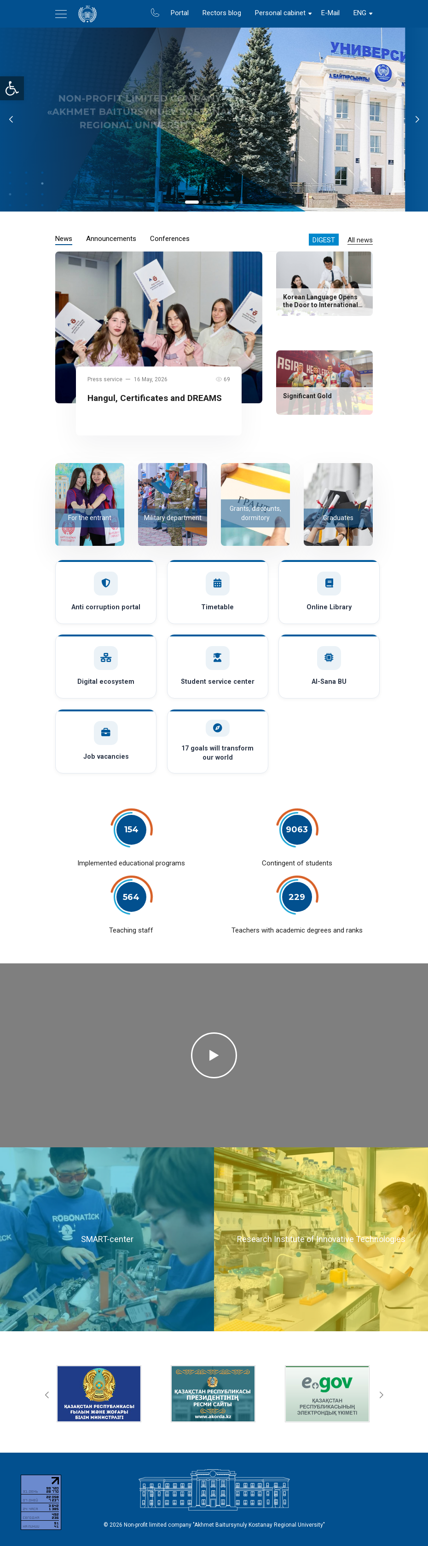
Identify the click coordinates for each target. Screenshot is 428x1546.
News (63, 239)
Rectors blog (221, 13)
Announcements (111, 239)
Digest (323, 240)
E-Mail (330, 13)
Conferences (170, 239)
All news (360, 240)
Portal (180, 13)
